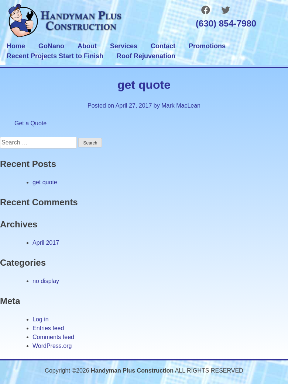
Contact (163, 46)
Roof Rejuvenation (146, 56)
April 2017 (45, 243)
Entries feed (48, 328)
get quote (44, 182)
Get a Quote (30, 123)
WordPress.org (52, 346)
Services (123, 46)
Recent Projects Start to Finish (55, 56)
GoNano (51, 46)
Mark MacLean (180, 105)
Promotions (207, 46)
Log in (40, 319)
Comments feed (53, 337)
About (87, 46)
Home (16, 46)
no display (45, 281)
